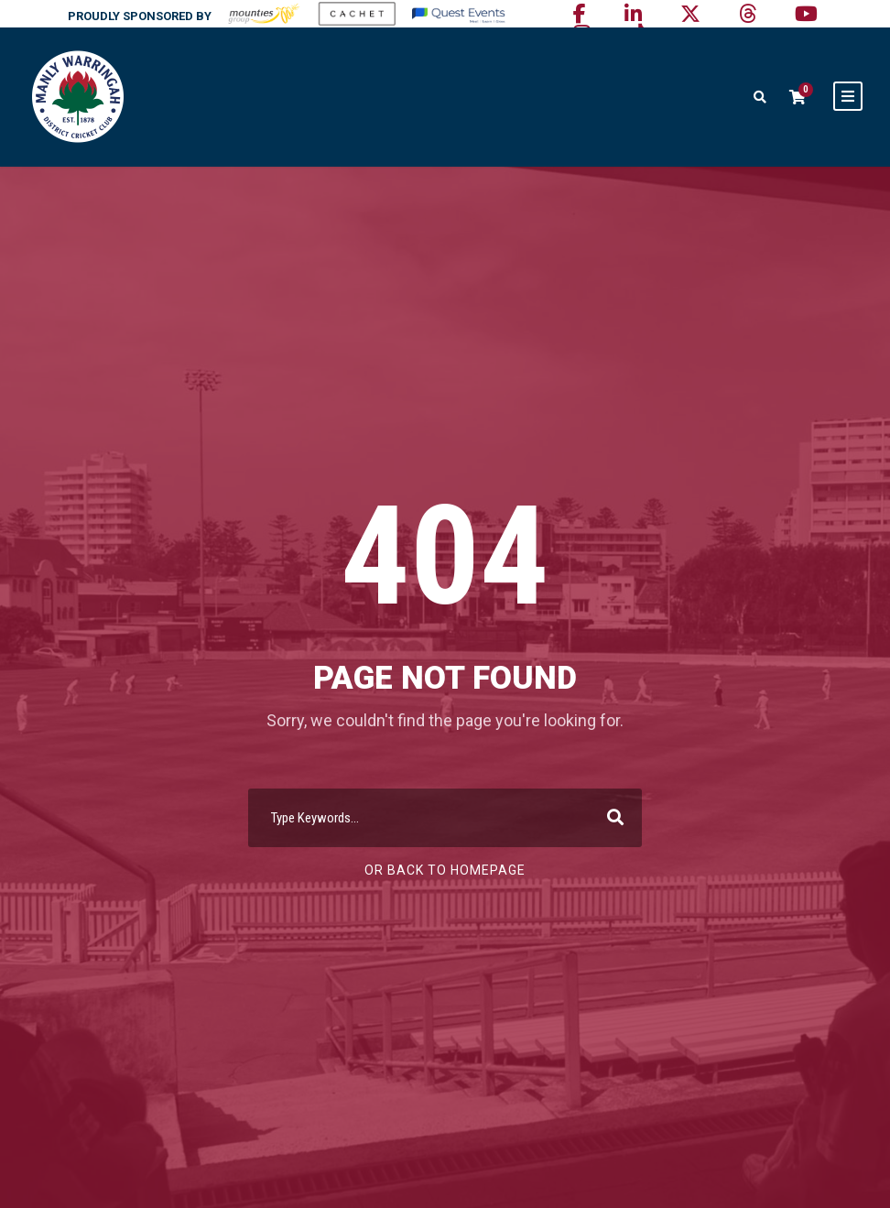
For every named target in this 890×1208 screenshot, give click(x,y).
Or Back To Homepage (445, 870)
